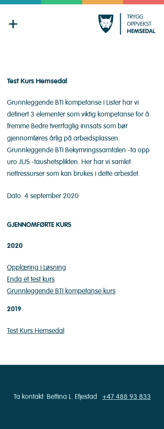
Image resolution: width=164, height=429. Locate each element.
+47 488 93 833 (126, 396)
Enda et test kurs (31, 279)
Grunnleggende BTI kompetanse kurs (61, 291)
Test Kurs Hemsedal (35, 330)
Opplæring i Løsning (36, 267)
